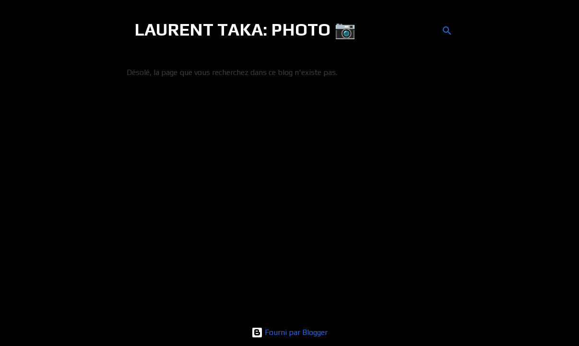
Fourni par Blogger (289, 332)
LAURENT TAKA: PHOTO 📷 (245, 29)
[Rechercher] (447, 30)
